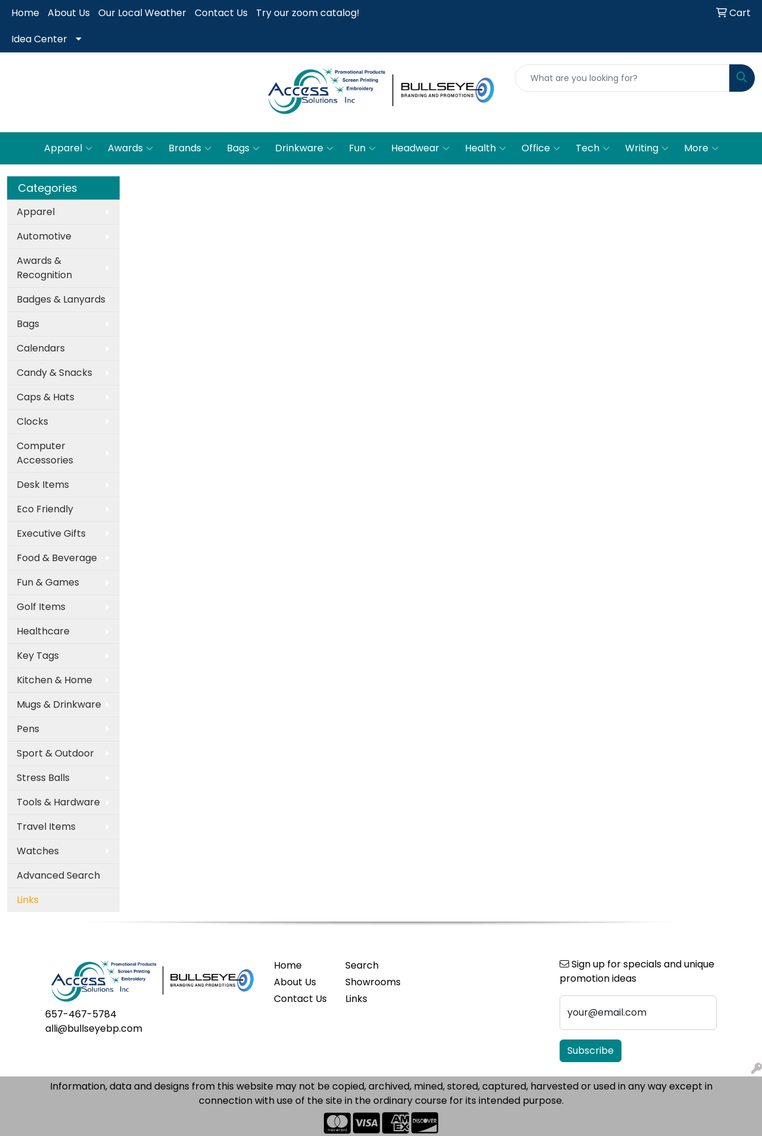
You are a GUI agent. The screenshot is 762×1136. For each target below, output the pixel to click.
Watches (38, 851)
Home (25, 13)
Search (362, 965)
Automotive (44, 236)
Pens (28, 729)
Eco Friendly (45, 509)
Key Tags (38, 655)
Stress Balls (43, 778)
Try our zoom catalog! (308, 13)
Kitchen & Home (54, 680)
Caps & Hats (45, 397)
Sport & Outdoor (55, 753)
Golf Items (41, 607)
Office (540, 148)
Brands (189, 148)
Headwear (420, 148)
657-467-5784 (81, 1014)
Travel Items (46, 826)
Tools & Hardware (58, 802)
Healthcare (43, 631)
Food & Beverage (57, 558)
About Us (69, 13)
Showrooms (373, 982)
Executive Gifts (51, 533)
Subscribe (590, 1050)
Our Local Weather (142, 13)
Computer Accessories (45, 453)
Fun (362, 148)
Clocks (32, 421)
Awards (130, 148)
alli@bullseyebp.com (93, 1028)
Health (485, 148)
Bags (243, 148)
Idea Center (39, 39)
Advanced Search (58, 875)
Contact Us (221, 13)
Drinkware (304, 148)
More (701, 148)
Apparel (68, 148)
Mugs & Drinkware (59, 704)
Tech (593, 148)
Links (356, 999)
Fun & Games (48, 582)
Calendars (41, 348)
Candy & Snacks (54, 372)
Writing (647, 148)
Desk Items (43, 484)
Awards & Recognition (44, 268)
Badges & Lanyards (61, 299)
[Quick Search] (622, 78)
